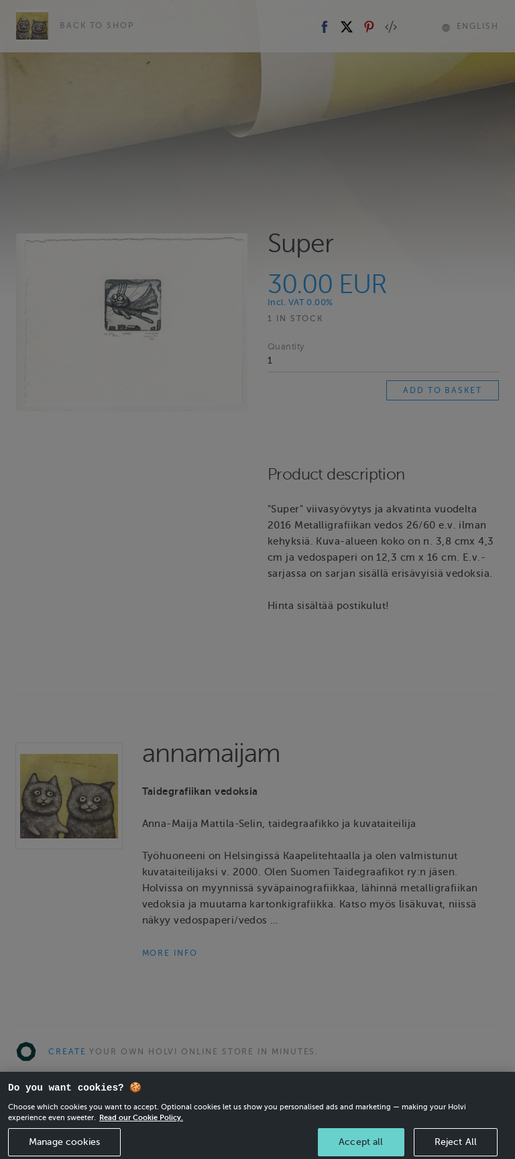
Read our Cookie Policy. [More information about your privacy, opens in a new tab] (141, 1127)
